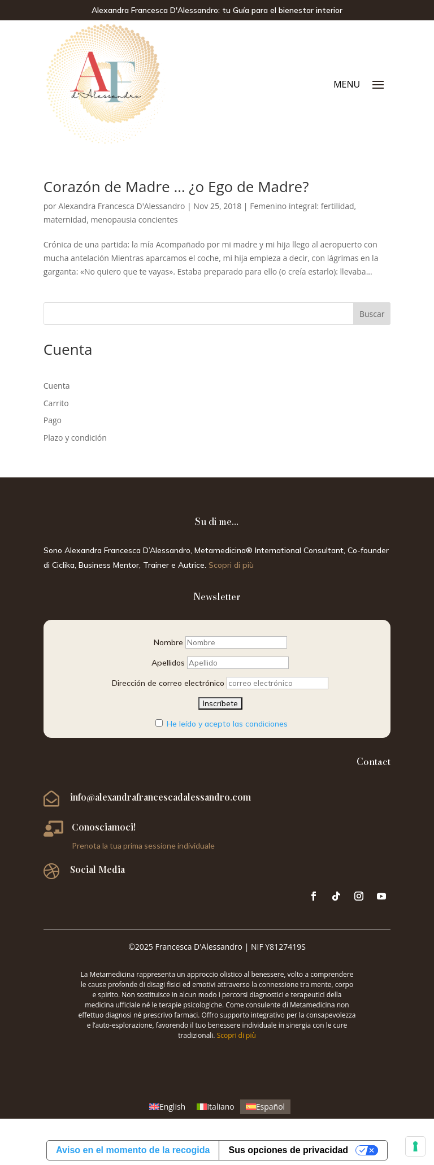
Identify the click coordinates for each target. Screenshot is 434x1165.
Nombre (168, 642)
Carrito (56, 403)
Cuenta (57, 385)
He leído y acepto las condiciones (227, 724)
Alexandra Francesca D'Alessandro (121, 206)
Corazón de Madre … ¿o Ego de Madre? (176, 186)
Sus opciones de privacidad (288, 1150)
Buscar (372, 313)
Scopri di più (231, 565)
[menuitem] (167, 1106)
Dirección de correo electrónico (168, 683)
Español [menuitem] (270, 1106)
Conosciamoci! (104, 827)
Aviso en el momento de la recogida (133, 1150)
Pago (53, 420)
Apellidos (168, 663)
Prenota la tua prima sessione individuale (143, 845)
